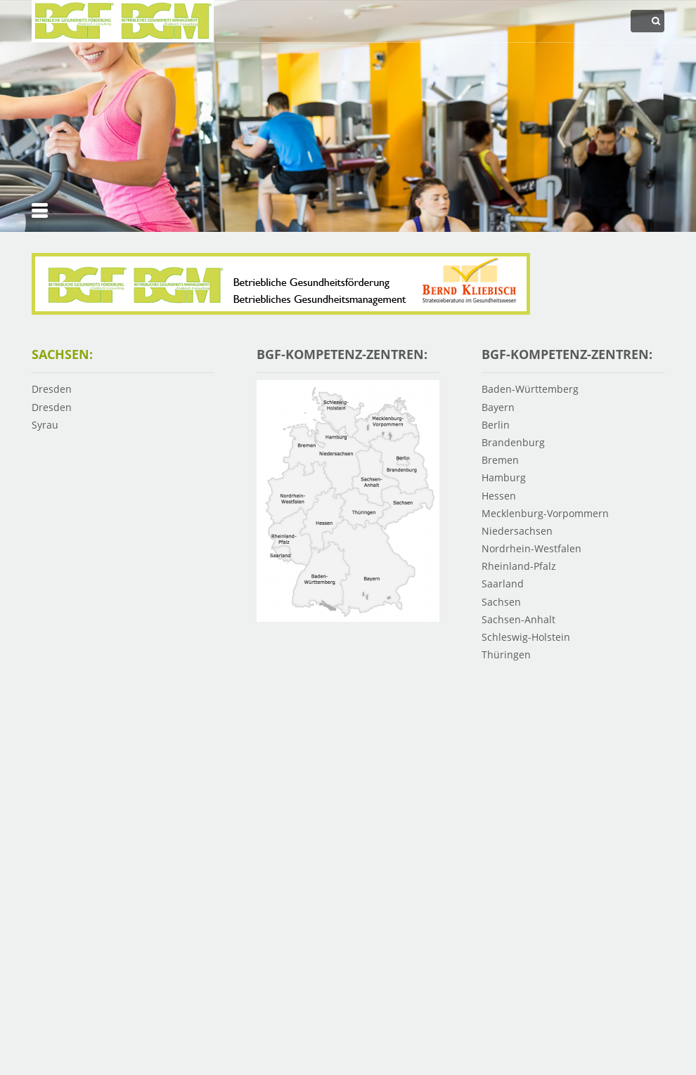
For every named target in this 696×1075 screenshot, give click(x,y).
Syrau (45, 424)
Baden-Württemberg (530, 389)
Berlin (496, 424)
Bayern (498, 407)
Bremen (500, 460)
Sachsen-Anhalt (518, 619)
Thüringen (506, 654)
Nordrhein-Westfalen (531, 548)
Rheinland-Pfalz (519, 566)
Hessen (499, 495)
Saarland (503, 583)
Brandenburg (513, 442)
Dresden (52, 389)
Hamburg (504, 477)
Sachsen (501, 601)
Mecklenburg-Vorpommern (545, 513)
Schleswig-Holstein (526, 637)
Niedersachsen (517, 531)
